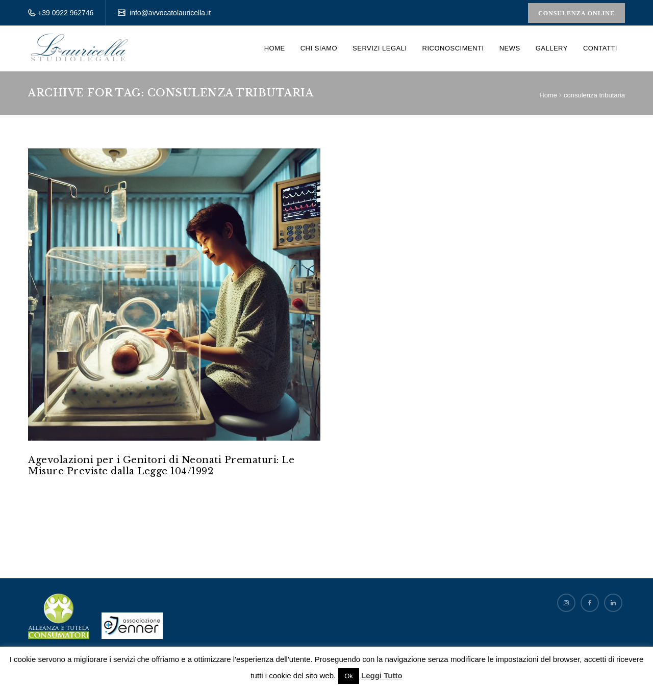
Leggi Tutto (382, 675)
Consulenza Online (576, 13)
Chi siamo (318, 48)
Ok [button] (348, 676)
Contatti (600, 48)
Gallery (552, 48)
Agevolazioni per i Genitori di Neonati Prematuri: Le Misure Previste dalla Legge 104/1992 (161, 465)
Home (274, 48)
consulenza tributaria (594, 95)
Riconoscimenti (453, 48)
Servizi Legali (380, 48)
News (509, 48)
